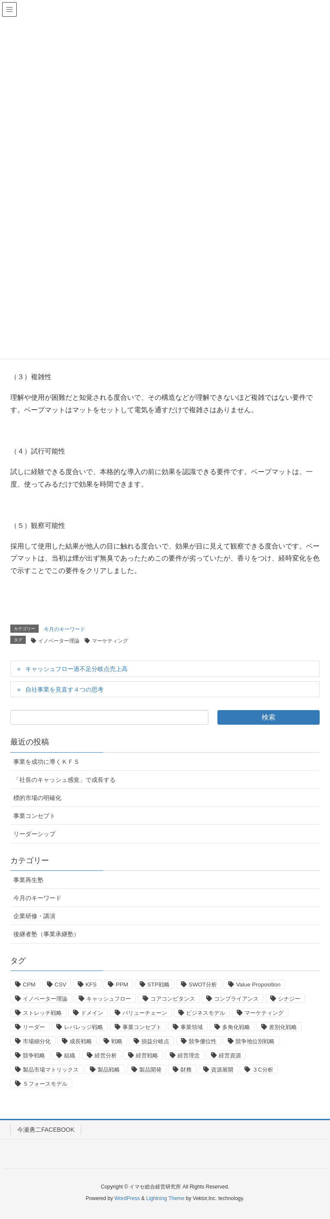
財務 (186, 1069)
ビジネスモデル (205, 1013)
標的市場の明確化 (37, 797)
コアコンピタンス (172, 998)
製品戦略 (109, 1069)
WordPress (127, 1198)
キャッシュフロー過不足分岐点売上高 (76, 668)
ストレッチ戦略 (42, 1013)
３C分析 (262, 1069)
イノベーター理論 (58, 641)
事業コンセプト (34, 815)
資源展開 (222, 1069)
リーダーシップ (34, 833)
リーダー (34, 1027)
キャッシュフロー (108, 998)
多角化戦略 (236, 1027)
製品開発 (150, 1069)
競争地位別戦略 (255, 1041)
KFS (91, 984)
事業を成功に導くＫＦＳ (46, 761)
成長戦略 (81, 1041)
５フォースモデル (45, 1084)
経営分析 (106, 1055)
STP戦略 (158, 984)
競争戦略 (34, 1055)
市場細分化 (37, 1041)
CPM (29, 984)
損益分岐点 (155, 1041)
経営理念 (188, 1055)
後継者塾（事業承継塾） (46, 934)
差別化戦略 (283, 1027)
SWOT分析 (203, 984)
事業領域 (191, 1027)
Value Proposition (258, 984)
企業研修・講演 (34, 916)
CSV (60, 984)
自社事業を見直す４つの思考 (64, 689)
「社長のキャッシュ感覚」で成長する (64, 779)
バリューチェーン (144, 1013)
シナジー (289, 998)
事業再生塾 (28, 879)
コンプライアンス (236, 998)
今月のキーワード (64, 629)
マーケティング (110, 641)
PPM (122, 984)
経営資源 (230, 1055)
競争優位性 (203, 1041)
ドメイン (92, 1013)
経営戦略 (147, 1055)
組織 (69, 1055)
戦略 (116, 1041)
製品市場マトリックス (51, 1069)
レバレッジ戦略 (83, 1027)
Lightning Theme (165, 1198)
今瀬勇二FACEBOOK (45, 1129)
